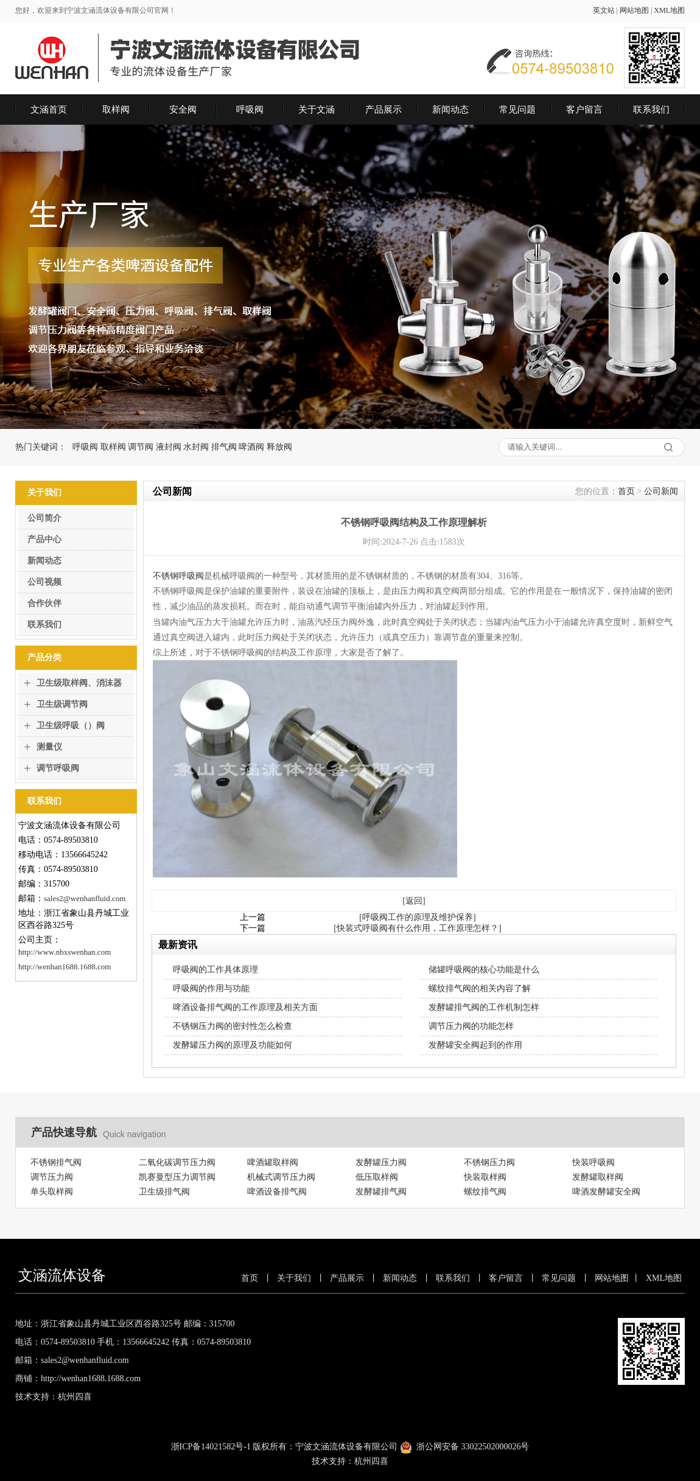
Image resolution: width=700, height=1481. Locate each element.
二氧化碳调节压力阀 (177, 1162)
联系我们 (651, 109)
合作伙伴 (44, 603)
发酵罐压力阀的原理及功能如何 (232, 1045)
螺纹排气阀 (485, 1191)
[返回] (413, 900)
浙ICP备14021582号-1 (211, 1446)
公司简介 (44, 518)
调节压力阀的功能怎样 (471, 1026)
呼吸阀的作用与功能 (211, 988)
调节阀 (140, 446)
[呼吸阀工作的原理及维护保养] (417, 917)
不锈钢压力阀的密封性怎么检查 (232, 1026)
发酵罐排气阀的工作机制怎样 (484, 1007)
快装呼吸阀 (593, 1162)
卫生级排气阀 (164, 1191)
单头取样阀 (51, 1191)
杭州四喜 (371, 1461)
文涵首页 (48, 109)
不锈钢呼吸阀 (178, 575)
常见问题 (517, 109)
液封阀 (168, 446)
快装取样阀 (485, 1177)
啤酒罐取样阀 (272, 1162)
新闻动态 (450, 109)
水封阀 (196, 446)
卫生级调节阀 (62, 704)
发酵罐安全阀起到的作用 (475, 1045)
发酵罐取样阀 (597, 1177)
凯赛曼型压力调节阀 (177, 1177)
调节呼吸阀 (58, 768)
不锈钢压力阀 (489, 1162)
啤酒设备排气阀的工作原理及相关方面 (245, 1007)
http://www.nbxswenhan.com (64, 952)
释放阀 (279, 446)
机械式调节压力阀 (281, 1177)
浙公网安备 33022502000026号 (473, 1446)
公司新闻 (661, 491)
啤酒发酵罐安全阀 (606, 1191)
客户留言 (584, 109)
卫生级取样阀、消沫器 (79, 683)
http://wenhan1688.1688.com (64, 966)
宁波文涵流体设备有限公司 (346, 1446)
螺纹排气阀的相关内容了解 (480, 988)
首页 (626, 491)
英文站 (604, 10)
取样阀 (116, 109)
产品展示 (383, 109)
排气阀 (224, 446)
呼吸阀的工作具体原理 (215, 969)
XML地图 (669, 10)
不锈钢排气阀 (56, 1162)
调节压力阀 (51, 1177)
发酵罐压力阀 (381, 1162)
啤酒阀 (251, 446)
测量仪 (49, 746)
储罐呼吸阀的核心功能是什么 (484, 969)
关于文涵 (316, 109)
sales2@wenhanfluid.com (84, 898)
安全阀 (183, 109)
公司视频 (44, 582)
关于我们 (294, 1278)
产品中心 (44, 539)
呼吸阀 (250, 109)
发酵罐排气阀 (381, 1191)
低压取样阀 (376, 1177)
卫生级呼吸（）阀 (71, 725)
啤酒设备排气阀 (277, 1191)
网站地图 (634, 10)
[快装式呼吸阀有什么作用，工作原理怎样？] (417, 928)
